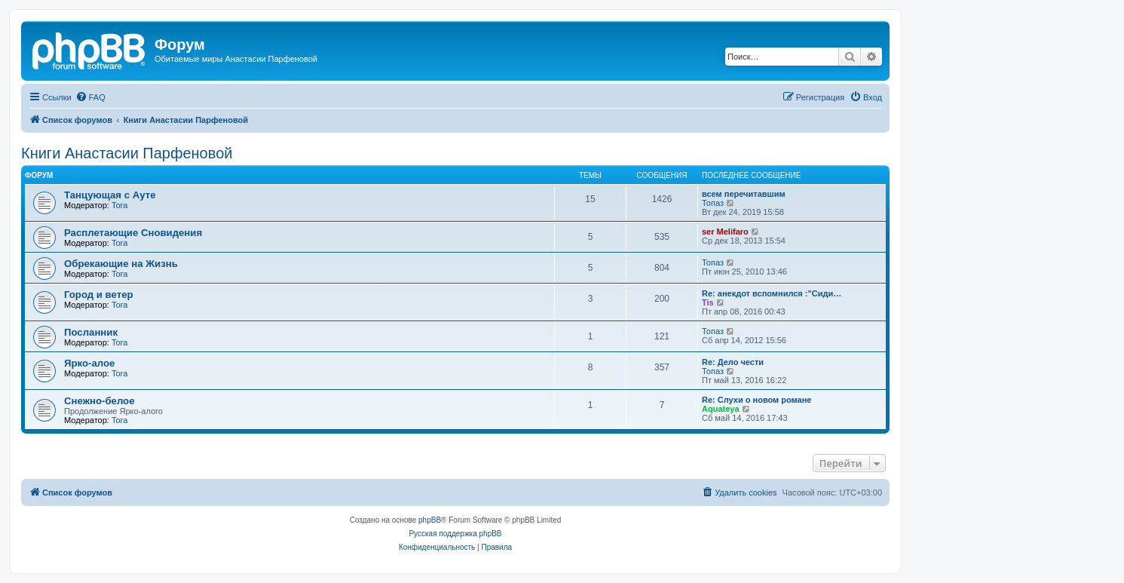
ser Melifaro (725, 231)
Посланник (91, 332)
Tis (708, 302)
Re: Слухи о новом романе (756, 399)
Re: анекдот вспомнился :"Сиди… (771, 293)
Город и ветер (98, 294)
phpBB (429, 520)
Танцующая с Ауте (110, 195)
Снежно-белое (99, 401)
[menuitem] (90, 97)
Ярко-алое (89, 363)
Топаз (713, 202)
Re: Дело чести (733, 362)
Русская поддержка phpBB (455, 533)
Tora (119, 205)
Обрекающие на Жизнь (121, 263)
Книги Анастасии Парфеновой (126, 153)
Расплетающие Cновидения (133, 232)
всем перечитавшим (744, 193)
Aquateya (721, 408)
